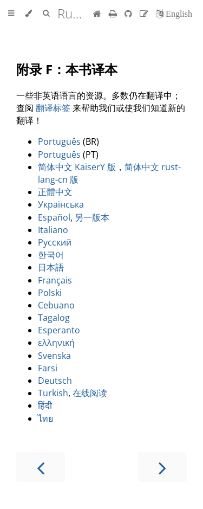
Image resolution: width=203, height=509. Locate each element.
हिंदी (45, 405)
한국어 (51, 255)
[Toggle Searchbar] (46, 13)
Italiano (53, 230)
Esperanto (59, 330)
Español (54, 217)
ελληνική (56, 343)
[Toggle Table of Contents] (11, 13)
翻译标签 (53, 108)
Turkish (53, 393)
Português (59, 141)
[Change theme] (28, 13)
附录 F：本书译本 (66, 69)
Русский (54, 242)
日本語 (51, 267)
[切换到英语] (174, 14)
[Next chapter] (162, 467)
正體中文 (55, 192)
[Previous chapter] (40, 467)
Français (55, 280)
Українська (61, 204)
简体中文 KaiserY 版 (77, 167)
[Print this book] (114, 14)
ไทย (45, 418)
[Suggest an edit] (145, 14)
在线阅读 (90, 393)
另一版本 (92, 217)
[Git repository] (129, 14)
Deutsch (55, 380)
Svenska (54, 356)
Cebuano (56, 305)
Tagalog (54, 318)
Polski (50, 293)
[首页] (97, 14)
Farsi (47, 368)
